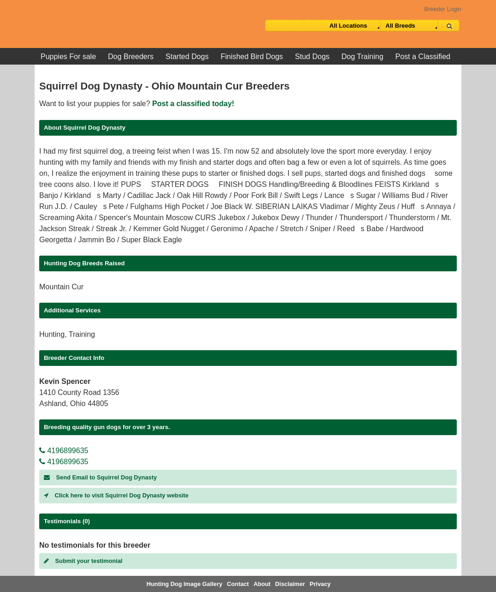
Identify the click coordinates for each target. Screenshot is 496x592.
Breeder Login (442, 9)
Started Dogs (187, 56)
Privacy (320, 583)
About (261, 583)
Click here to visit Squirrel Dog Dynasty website (116, 495)
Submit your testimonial (83, 560)
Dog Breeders (131, 56)
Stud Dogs (312, 56)
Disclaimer (290, 583)
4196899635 (63, 450)
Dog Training (362, 56)
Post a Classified (422, 56)
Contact (238, 583)
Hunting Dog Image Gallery (184, 583)
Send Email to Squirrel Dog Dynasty (100, 477)
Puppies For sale (68, 56)
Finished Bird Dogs (252, 56)
